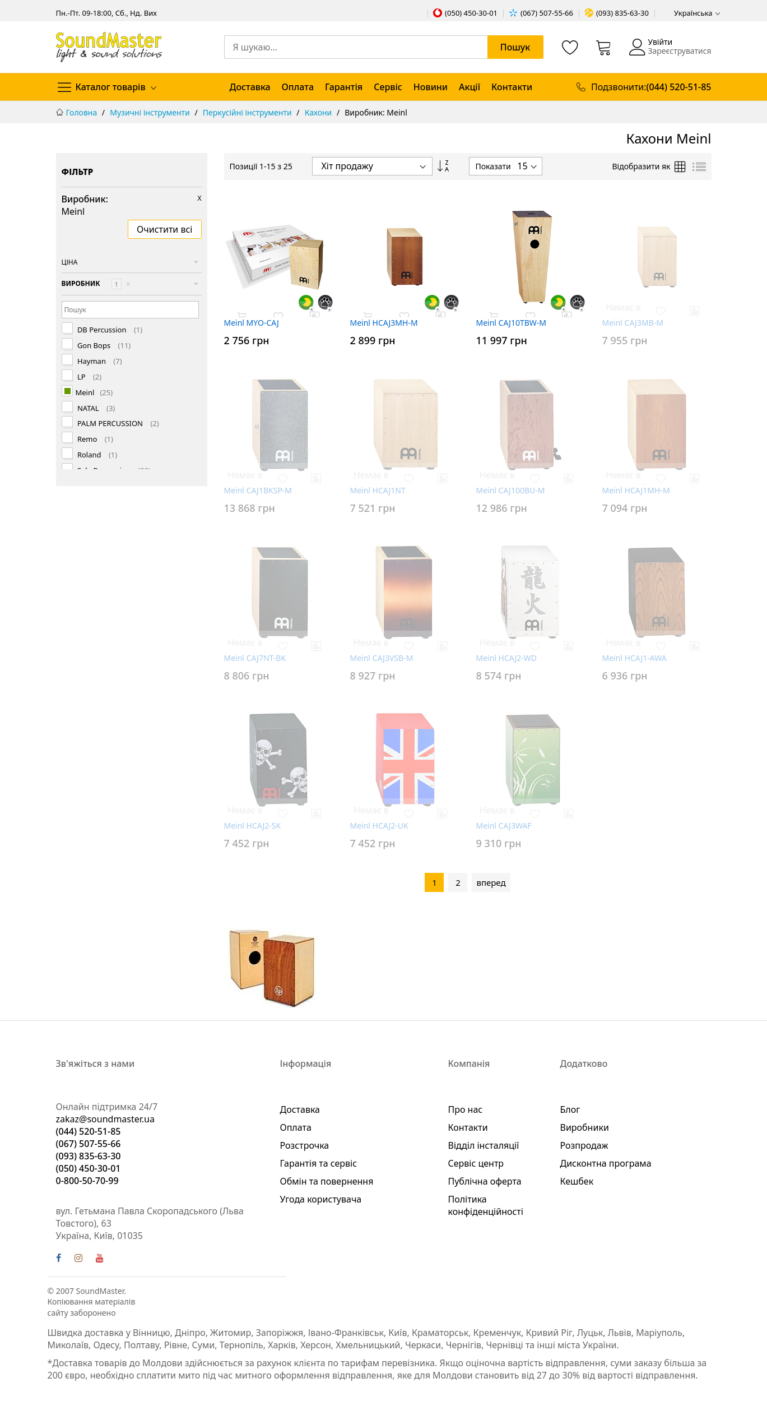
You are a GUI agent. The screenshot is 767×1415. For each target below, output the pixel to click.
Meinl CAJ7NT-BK (255, 658)
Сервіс (388, 87)
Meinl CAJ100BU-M (510, 490)
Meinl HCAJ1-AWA (634, 658)
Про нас (465, 1109)
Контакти (511, 87)
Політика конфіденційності (485, 1205)
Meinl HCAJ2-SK (252, 825)
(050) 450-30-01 (471, 13)
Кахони (319, 112)
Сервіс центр (476, 1163)
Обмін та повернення (327, 1181)
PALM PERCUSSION (117, 423)
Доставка (250, 87)
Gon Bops (103, 345)
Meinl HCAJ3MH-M (384, 322)
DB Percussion (109, 330)
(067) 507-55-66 (546, 13)
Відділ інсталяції (483, 1145)
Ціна (70, 262)
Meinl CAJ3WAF (504, 825)
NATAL (95, 408)
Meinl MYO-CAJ (251, 322)
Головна (82, 112)
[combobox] (383, 47)
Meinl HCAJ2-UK (379, 825)
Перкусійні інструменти (248, 112)
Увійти (660, 41)
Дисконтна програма (606, 1163)
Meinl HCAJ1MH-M (636, 490)
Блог (570, 1109)
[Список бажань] (570, 47)
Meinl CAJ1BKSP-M (258, 490)
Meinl (94, 393)
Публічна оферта (485, 1181)
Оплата (298, 87)
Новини (430, 87)
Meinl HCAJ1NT (378, 490)
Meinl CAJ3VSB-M (381, 658)
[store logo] (109, 47)
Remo (94, 439)
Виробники (584, 1127)
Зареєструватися (679, 50)
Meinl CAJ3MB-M (632, 322)
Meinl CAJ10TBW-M (511, 322)
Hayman (99, 361)
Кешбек (577, 1181)
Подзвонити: (651, 87)
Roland (97, 455)
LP (89, 377)
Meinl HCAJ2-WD (506, 658)
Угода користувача (321, 1199)
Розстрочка (304, 1145)
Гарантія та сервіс (318, 1163)
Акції (469, 87)
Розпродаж (584, 1145)
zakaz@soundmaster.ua (105, 1119)
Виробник (96, 284)
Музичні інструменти (151, 112)
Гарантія (343, 87)
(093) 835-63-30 (622, 13)
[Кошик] (604, 47)
